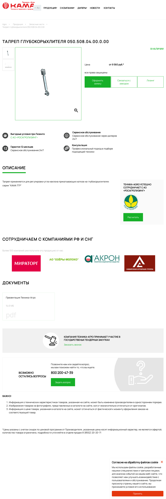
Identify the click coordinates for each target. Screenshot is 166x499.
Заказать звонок (73, 344)
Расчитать (133, 217)
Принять (137, 493)
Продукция (49, 7)
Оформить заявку (97, 82)
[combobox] (37, 8)
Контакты (109, 7)
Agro (4, 24)
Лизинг (150, 80)
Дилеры (81, 7)
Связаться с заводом (124, 82)
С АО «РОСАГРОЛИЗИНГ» (24, 137)
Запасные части (36, 24)
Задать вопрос (63, 382)
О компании (67, 7)
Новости (95, 7)
